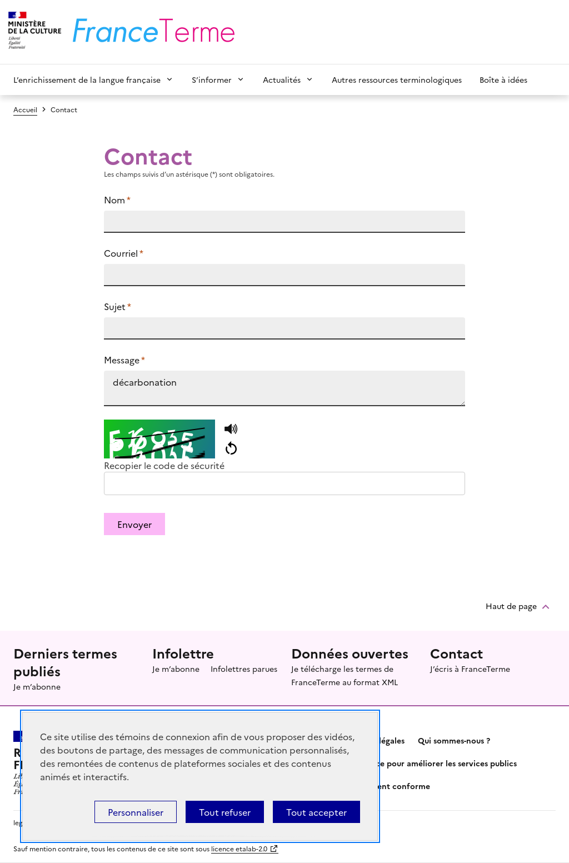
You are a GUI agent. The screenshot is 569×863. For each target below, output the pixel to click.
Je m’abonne (37, 686)
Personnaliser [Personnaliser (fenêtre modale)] (135, 812)
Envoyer (134, 524)
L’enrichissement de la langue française (87, 79)
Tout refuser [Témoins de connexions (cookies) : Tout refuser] (225, 812)
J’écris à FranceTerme (470, 668)
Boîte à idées (503, 79)
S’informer (212, 79)
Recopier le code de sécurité (164, 465)
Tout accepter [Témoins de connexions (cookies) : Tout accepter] (316, 812)
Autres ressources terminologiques (397, 79)
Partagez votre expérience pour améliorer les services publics (400, 763)
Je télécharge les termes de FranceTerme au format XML (344, 675)
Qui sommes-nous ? (454, 740)
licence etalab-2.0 (239, 848)
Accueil (25, 109)
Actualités (282, 79)
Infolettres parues (244, 668)
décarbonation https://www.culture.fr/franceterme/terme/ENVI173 (285, 388)
